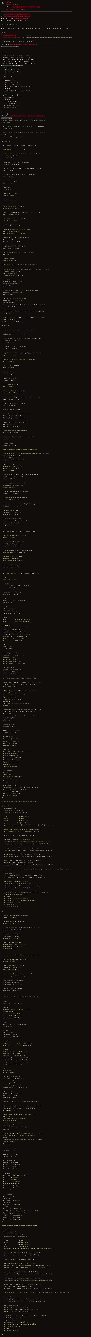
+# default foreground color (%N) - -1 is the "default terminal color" (23, 120)
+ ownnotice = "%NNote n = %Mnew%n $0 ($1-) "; (16, 585)
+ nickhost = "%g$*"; (8, 195)
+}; (2, 797)
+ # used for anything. (8, 718)
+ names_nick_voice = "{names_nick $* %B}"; (15, 636)
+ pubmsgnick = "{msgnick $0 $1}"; (12, 292)
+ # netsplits (5, 617)
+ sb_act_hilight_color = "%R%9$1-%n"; (13, 789)
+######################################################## (19, 801)
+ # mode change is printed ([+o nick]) (13, 218)
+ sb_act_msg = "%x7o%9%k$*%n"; (11, 781)
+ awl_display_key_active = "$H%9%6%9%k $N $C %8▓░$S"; (19, 900)
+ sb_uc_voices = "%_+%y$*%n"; (10, 760)
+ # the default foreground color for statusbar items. (18, 684)
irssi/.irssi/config (9, 35)
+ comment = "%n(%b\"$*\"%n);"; (11, 208)
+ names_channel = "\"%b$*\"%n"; (11, 640)
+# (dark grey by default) (9, 134)
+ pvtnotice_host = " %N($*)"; (11, 592)
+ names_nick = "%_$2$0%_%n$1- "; (11, 629)
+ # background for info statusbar (12, 699)
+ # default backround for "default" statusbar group (18, 690)
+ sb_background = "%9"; (8, 686)
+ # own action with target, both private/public (16, 550)
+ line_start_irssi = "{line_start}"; (14, 812)
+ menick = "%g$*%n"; (8, 302)
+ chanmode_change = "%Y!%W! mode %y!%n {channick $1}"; (21, 875)
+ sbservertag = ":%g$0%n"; (9, 743)
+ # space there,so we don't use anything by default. (18, 711)
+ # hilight (5, 783)
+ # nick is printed (7, 187)
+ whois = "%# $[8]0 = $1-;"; (11, 579)
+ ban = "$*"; (5, 254)
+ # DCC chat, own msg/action (10, 653)
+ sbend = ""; (5, 720)
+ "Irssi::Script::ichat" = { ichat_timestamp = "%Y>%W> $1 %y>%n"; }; (25, 892)
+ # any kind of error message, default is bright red (18, 174)
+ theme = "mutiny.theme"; (10, 84)
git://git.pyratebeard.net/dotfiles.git (26, 7)
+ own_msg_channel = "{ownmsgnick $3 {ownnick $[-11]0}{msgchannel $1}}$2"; (26, 841)
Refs (17, 9)
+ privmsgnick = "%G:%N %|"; (10, 514)
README (23, 9)
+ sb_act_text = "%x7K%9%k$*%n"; (11, 776)
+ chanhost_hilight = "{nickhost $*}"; (13, 233)
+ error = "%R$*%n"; (7, 176)
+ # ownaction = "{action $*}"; (11, 543)
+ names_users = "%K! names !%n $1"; (14, 638)
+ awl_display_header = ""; (10, 902)
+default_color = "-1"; (8, 122)
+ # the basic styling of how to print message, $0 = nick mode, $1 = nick (25, 269)
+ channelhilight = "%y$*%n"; (10, 248)
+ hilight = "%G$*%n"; (8, 170)
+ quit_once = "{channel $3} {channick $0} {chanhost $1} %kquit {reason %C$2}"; (27, 825)
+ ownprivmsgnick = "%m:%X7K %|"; (12, 523)
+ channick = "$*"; (7, 239)
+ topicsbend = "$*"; (8, 726)
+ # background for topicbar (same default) (15, 703)
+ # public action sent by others (11, 564)
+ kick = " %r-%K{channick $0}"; (15, 820)
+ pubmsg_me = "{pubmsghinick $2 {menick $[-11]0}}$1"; (19, 848)
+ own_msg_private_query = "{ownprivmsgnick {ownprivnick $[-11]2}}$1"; (24, 843)
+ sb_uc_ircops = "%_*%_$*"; (10, 753)
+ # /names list (6, 625)
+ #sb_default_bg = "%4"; (9, 692)
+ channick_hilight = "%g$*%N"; (11, 231)
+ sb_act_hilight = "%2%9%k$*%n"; (12, 785)
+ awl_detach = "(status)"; (10, 105)
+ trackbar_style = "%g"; (9, 260)
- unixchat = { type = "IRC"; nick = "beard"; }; (16, 55)
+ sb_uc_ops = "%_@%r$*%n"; (9, 755)
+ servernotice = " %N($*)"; (10, 594)
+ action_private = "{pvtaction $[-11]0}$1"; (16, 883)
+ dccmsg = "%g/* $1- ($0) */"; (11, 669)
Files (12, 9)
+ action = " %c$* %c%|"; (9, 537)
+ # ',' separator (7, 770)
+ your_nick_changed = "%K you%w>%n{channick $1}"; (20, 831)
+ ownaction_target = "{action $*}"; (13, 552)
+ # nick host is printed (9, 193)
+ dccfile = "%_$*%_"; (8, 648)
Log (7, 9)
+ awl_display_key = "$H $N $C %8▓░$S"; (14, 898)
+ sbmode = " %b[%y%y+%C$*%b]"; (11, 739)
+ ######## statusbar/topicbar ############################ (20, 678)
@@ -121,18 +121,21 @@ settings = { (12, 65)
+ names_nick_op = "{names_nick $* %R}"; (14, 632)
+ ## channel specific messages (11, 225)
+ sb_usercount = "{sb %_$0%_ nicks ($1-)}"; (15, 751)
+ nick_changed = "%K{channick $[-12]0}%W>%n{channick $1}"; (21, 829)
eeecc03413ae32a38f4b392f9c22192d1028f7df (18, 14)
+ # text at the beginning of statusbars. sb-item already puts (21, 709)
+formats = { (5, 806)
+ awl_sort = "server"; (9, 107)
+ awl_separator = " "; (9, 904)
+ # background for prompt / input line (13, 695)
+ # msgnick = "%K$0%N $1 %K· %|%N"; (12, 275)
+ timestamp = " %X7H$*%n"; (10, 164)
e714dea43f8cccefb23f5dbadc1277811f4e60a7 (18, 16)
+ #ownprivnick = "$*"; (8, 525)
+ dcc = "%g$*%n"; (7, 646)
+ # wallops (5, 606)
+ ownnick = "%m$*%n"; (8, 286)
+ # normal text (6, 774)
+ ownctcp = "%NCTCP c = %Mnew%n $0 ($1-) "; (15, 600)
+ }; (2, 871)
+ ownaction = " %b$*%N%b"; (10, 546)
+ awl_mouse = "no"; (8, 896)
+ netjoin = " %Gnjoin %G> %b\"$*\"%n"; (16, 621)
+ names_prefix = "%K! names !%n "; (14, 627)
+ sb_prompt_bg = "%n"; (8, 697)
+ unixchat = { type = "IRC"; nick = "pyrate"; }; (17, 57)
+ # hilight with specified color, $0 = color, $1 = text (19, 787)
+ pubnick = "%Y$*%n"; (8, 294)
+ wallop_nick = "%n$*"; (9, 611)
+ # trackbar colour (7, 258)
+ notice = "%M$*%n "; (8, 587)
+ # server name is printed (9, 200)
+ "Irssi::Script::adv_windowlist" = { (13, 894)
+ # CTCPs (4, 598)
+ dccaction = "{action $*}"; (10, 674)
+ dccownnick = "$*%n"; (8, 657)
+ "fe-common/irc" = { (8, 873)
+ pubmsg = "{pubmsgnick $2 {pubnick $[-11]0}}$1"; (18, 835)
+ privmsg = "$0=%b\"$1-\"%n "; (11, 499)
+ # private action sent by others (12, 556)
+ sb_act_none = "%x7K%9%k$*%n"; (11, 795)
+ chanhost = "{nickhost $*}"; (11, 241)
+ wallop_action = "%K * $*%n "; (11, 613)
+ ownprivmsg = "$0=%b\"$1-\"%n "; (12, 506)
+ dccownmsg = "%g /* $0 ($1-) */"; (12, 655)
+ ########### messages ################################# (19, 264)
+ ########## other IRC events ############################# (20, 573)
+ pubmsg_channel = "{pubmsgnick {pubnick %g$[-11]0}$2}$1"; (21, 860)
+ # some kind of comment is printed (12, 206)
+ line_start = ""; (7, 158)
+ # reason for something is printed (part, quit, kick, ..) (20, 212)
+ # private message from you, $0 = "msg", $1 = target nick (20, 504)
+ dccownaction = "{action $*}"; (11, 661)
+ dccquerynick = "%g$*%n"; (9, 671)
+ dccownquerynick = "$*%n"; (10, 659)
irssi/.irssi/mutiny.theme (11, 37)
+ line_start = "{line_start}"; (12, 810)
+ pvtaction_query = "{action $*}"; (12, 560)
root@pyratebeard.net (20, 18)
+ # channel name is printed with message (14, 491)
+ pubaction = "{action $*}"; (10, 567)
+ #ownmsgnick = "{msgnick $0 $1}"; (12, 281)
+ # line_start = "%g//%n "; (10, 155)
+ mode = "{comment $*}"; (9, 220)
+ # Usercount (5, 749)
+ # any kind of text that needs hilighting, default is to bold (21, 168)
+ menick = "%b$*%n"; (8, 487)
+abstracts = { (5, 141)
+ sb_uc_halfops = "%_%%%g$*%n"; (11, 757)
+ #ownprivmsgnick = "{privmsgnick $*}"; (14, 520)
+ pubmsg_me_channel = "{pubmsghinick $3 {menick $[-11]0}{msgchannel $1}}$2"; (27, 850)
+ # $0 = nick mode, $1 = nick (10, 279)
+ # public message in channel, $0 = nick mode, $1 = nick (19, 290)
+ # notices (5, 583)
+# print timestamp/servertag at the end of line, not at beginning (22, 126)
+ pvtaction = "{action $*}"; (10, 558)
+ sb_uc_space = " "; (7, 764)
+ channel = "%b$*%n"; (8, 183)
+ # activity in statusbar (9, 766)
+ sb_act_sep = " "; (7, 772)
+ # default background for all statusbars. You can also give (20, 682)
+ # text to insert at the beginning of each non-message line (21, 153)
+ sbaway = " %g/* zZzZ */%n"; (10, 741)
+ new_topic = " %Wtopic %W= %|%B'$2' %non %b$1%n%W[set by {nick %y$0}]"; (27, 864)
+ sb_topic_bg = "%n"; (8, 705)
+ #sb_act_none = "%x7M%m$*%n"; (11, 793)
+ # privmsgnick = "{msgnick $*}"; (12, 512)
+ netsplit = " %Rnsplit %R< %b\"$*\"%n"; (16, 619)
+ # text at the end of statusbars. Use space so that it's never (22, 715)
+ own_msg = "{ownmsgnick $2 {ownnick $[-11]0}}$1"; (18, 839)
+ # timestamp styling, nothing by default (15, 162)
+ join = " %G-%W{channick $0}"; (15, 816)
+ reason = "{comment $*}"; (10, 214)
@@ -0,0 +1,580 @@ (6, 118)
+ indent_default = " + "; (14, 149)
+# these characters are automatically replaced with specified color (23, 132)
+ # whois (4, 577)
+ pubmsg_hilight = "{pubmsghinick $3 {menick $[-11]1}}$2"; (21, 854)
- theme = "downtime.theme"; (11, 82)
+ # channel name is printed (10, 181)
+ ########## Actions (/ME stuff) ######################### (20, 531)
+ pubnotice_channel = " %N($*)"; (12, 590)
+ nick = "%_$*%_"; (7, 189)
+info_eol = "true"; (7, 128)
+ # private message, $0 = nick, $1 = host (14, 497)
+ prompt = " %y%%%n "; (11, 730)
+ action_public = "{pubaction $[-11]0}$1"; (16, 887)
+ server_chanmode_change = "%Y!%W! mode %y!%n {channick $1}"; (23, 877)
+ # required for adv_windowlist (11, 791)
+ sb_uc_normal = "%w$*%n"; (10, 762)
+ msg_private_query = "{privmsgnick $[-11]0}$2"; (17, 862)
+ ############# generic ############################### (18, 145)
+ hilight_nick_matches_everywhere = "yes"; (15, 90)
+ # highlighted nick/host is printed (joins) (15, 229)
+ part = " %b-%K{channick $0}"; (15, 818)
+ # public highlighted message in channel (14, 298)
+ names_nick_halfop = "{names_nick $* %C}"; (15, 634)
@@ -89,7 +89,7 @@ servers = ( (10, 46)
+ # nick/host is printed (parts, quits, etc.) (16, 237)
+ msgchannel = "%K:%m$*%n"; (10, 493)
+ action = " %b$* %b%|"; (9, 961)
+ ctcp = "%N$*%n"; (7, 602)
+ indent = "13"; (7, 76)
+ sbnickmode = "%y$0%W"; (9, 745)
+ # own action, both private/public (12, 541)
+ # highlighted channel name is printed (14, 246)
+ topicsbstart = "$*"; (8, 724)
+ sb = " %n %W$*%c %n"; (8, 736)
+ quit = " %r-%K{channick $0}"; (15, 822)
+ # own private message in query (11, 518)
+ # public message (7, 778)
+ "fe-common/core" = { (8, 808)
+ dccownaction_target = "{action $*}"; (14, 663)
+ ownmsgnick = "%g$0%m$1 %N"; (11, 283)
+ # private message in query (10, 510)
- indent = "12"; (7, 74)
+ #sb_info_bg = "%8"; (8, 701)
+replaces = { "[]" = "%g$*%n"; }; (12, 137)
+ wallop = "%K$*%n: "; (8, 609)
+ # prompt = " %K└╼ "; (8, 732)
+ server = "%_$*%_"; (8, 202)
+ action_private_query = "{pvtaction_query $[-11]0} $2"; (20, 885)
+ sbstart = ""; (6, 713)
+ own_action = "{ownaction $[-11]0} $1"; (15, 881)
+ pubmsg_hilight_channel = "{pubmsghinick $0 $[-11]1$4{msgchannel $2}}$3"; (26, 856)
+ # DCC (3, 644)
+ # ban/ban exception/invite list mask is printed (17, 252)
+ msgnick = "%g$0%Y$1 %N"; (10, 273)
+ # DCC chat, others (7, 667)
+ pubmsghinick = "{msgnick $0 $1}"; (13, 300)
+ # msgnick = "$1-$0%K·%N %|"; (11, 271)
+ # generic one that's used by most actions (15, 535)
